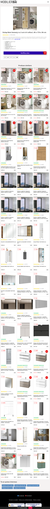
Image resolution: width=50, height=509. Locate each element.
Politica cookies (37, 500)
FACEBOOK (21, 496)
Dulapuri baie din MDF (33, 485)
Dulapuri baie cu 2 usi (19, 488)
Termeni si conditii (13, 500)
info (15, 91)
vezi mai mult (17, 39)
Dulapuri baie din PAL (20, 485)
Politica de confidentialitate (25, 500)
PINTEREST (28, 496)
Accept (30, 508)
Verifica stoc (33, 52)
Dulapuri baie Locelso (7, 485)
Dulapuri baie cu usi (7, 488)
